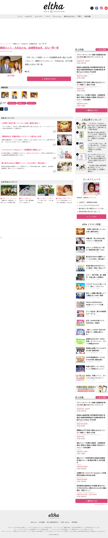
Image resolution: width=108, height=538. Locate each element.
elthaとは (34, 522)
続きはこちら (93, 110)
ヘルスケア (28, 16)
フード (47, 16)
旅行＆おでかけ (69, 16)
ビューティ (39, 16)
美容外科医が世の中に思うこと (89, 211)
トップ (20, 16)
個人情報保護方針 (52, 522)
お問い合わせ (65, 522)
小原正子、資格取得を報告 (88, 202)
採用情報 (74, 522)
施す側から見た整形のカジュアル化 (91, 208)
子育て (79, 16)
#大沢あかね (12, 103)
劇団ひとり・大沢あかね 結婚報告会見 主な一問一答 (29, 47)
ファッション (57, 16)
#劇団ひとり (21, 103)
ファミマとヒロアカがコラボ (89, 205)
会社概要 (42, 522)
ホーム (2, 44)
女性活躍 (87, 16)
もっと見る (92, 216)
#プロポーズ (31, 103)
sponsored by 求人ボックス (101, 113)
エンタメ (9, 44)
